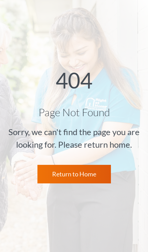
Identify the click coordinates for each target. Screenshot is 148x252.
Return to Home (74, 174)
